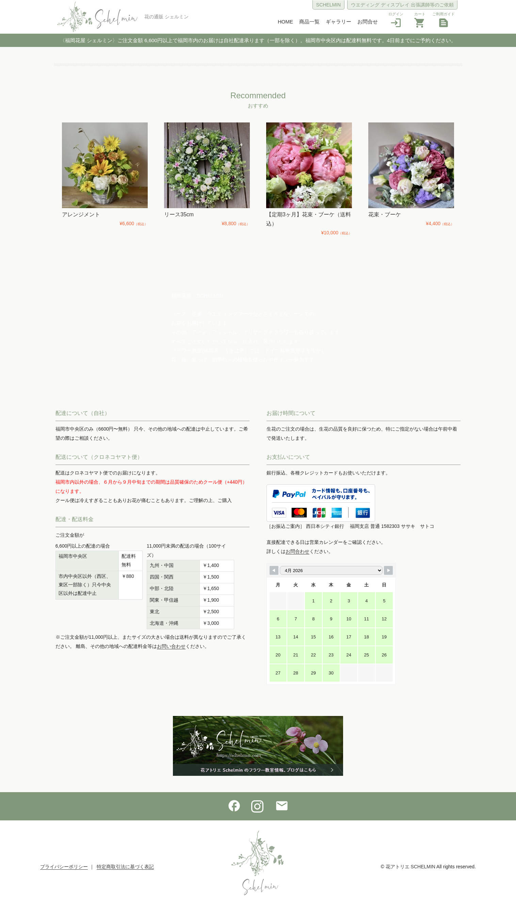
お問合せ (367, 21)
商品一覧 (309, 21)
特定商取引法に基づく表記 (125, 866)
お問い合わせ (171, 646)
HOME (285, 21)
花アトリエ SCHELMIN (410, 866)
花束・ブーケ (384, 214)
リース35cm (179, 214)
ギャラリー (338, 21)
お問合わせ (297, 551)
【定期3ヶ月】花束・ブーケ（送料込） (308, 219)
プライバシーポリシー (64, 866)
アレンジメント (81, 214)
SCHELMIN (328, 4)
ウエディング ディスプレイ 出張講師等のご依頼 (402, 4)
